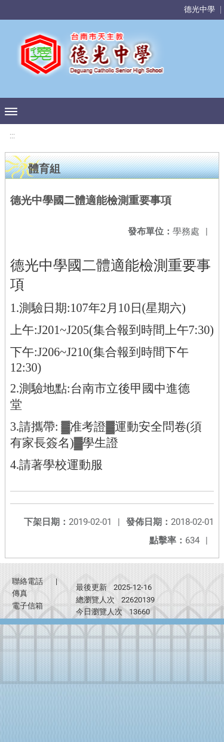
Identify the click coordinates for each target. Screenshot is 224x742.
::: (12, 135)
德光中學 (199, 9)
